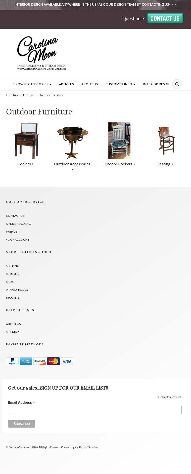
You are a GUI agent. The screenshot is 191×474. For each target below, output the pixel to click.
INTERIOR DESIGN (157, 84)
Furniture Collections (20, 95)
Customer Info (120, 84)
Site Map (12, 332)
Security (12, 297)
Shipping (12, 266)
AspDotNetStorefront (87, 447)
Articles (66, 84)
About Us (89, 84)
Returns (12, 274)
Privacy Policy (17, 290)
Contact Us (15, 216)
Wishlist (12, 231)
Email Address (21, 402)
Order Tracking (18, 223)
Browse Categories (32, 84)
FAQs (9, 282)
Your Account (17, 239)
